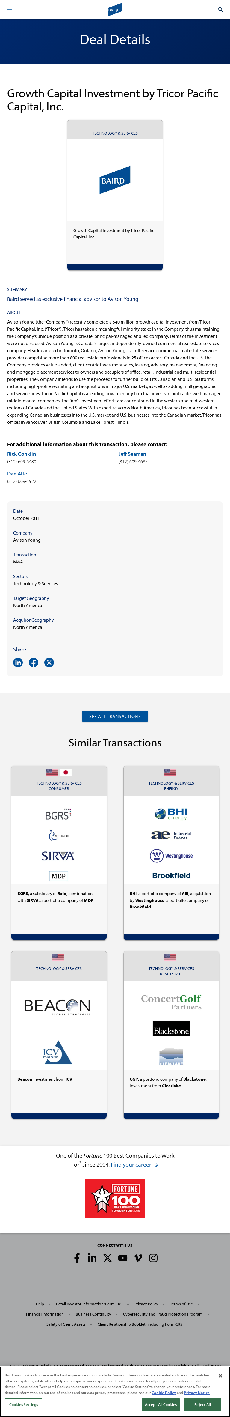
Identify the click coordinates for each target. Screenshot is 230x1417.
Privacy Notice (197, 1392)
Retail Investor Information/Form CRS (89, 1304)
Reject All (202, 1404)
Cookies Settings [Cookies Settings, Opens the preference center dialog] (23, 1404)
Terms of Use (181, 1304)
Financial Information (45, 1314)
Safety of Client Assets (66, 1324)
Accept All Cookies (161, 1404)
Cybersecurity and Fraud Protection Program (163, 1314)
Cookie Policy (164, 1392)
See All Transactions (115, 716)
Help (40, 1304)
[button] (9, 9)
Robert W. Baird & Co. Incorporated (53, 1366)
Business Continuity (93, 1314)
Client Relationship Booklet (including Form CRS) (141, 1324)
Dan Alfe (17, 473)
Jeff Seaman (132, 453)
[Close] (220, 1375)
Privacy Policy (146, 1304)
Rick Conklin (21, 453)
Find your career (135, 1164)
